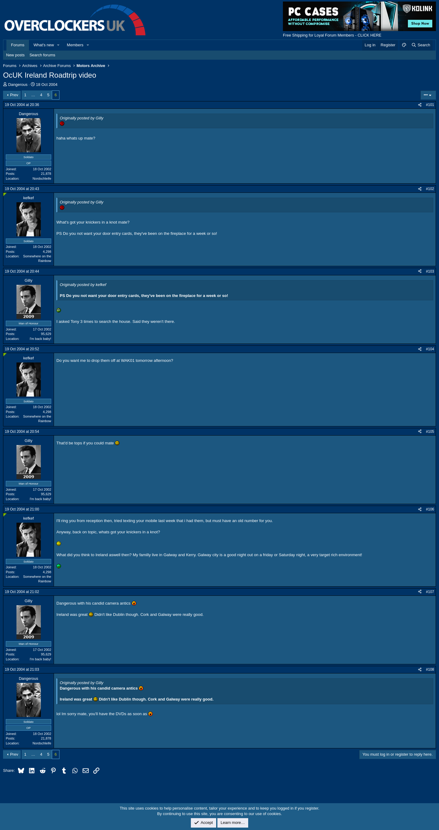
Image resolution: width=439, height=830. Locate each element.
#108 (430, 669)
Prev (14, 95)
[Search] (421, 45)
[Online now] (5, 194)
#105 (430, 431)
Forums (17, 45)
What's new (44, 45)
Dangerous (18, 84)
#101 (430, 105)
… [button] (33, 95)
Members (75, 45)
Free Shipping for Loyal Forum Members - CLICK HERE (332, 35)
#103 (430, 271)
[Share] (420, 104)
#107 (430, 592)
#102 (430, 189)
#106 (430, 509)
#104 (430, 349)
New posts (15, 55)
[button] (58, 45)
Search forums (42, 55)
